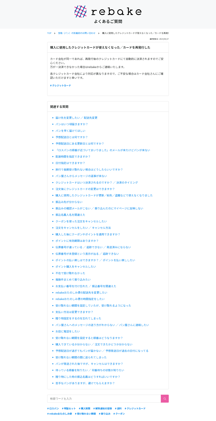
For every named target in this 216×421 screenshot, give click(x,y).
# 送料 (118, 408)
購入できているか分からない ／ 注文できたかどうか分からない (94, 344)
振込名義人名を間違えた (70, 215)
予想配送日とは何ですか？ (72, 137)
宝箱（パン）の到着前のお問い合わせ (77, 33)
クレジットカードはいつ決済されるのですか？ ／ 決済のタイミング (97, 182)
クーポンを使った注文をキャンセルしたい (81, 221)
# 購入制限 (84, 408)
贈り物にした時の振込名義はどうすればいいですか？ (88, 377)
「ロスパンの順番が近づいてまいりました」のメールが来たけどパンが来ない (103, 150)
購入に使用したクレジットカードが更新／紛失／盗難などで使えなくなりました (104, 195)
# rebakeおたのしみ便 (59, 413)
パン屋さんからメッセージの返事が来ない (81, 176)
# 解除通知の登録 (102, 408)
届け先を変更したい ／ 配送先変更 (76, 118)
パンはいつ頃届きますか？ (72, 124)
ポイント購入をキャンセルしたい (76, 266)
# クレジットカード (60, 85)
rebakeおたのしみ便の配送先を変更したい (81, 292)
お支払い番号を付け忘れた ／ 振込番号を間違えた (86, 286)
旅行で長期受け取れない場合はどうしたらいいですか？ (89, 169)
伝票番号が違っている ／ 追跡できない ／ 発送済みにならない (93, 247)
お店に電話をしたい (68, 331)
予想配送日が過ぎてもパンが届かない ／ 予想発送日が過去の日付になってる (102, 351)
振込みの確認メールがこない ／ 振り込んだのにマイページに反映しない (99, 208)
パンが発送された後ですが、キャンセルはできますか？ (89, 364)
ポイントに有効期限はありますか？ (77, 241)
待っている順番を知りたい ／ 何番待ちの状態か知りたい (90, 370)
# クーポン (119, 413)
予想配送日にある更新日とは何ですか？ (80, 143)
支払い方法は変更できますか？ (74, 312)
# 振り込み (104, 413)
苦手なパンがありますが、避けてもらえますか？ (85, 383)
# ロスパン (53, 408)
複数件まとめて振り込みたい (73, 279)
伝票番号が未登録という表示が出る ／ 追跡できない (87, 254)
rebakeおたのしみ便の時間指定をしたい (80, 299)
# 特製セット (69, 408)
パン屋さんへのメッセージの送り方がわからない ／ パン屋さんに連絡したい (102, 325)
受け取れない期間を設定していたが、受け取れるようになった (93, 305)
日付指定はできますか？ (70, 163)
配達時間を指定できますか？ (73, 156)
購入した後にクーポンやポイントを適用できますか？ (88, 234)
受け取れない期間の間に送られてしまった (81, 357)
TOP (49, 33)
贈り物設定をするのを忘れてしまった (78, 318)
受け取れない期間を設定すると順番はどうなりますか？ (89, 338)
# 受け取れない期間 (85, 413)
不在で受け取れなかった (70, 273)
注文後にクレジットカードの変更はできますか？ (85, 189)
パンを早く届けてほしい (70, 131)
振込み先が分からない (69, 202)
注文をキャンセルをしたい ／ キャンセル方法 (83, 228)
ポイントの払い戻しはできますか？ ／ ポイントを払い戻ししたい (95, 260)
